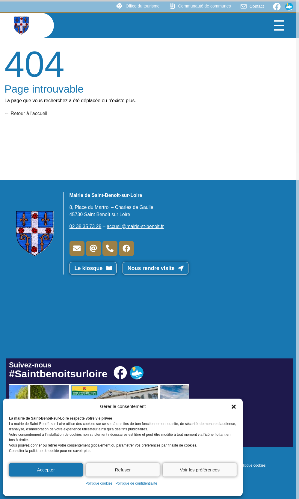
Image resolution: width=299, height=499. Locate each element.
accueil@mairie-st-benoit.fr (135, 226)
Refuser (123, 469)
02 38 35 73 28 (86, 226)
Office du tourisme (142, 6)
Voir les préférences (200, 469)
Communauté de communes (204, 6)
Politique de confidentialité (136, 483)
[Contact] (244, 6)
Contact (257, 6)
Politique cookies (98, 483)
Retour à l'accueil (25, 113)
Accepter (46, 469)
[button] (234, 406)
